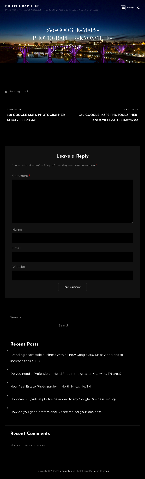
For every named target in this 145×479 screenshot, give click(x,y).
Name (17, 230)
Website (18, 267)
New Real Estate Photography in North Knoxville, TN (50, 386)
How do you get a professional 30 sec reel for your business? (56, 412)
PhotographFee (22, 6)
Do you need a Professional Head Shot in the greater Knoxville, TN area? (65, 374)
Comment (21, 176)
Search (15, 317)
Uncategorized (18, 91)
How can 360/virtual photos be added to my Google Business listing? (63, 399)
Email (16, 248)
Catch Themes (101, 471)
